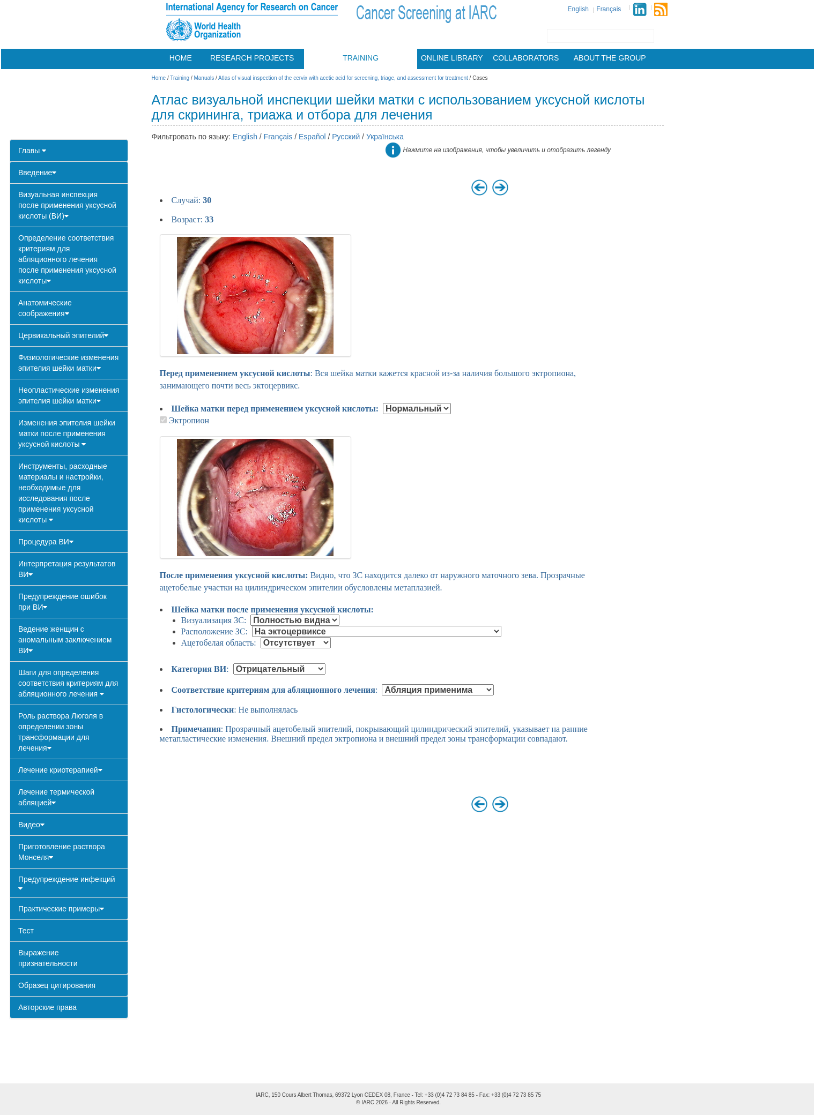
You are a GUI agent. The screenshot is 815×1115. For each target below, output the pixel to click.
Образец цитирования (56, 985)
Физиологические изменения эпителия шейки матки (68, 362)
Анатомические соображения (45, 308)
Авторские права (47, 1007)
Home (180, 58)
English (578, 9)
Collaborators (526, 58)
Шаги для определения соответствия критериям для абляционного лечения (68, 683)
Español (312, 136)
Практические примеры (61, 908)
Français (608, 9)
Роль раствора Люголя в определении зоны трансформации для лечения (60, 732)
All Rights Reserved (415, 1102)
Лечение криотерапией (60, 770)
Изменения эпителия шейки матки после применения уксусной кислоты (66, 433)
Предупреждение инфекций (66, 883)
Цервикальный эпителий (63, 335)
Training (361, 58)
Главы (32, 150)
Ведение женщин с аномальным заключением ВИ (65, 640)
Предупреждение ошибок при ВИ (62, 601)
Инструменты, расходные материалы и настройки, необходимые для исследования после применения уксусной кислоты (62, 493)
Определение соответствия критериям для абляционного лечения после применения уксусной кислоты (67, 259)
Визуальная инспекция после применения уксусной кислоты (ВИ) (67, 205)
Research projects (252, 58)
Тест (26, 930)
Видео (31, 824)
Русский (346, 136)
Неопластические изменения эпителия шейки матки (68, 395)
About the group (610, 58)
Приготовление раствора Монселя (61, 852)
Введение (37, 172)
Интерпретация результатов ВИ (66, 569)
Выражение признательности (48, 958)
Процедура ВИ (45, 541)
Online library (452, 58)
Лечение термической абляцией (56, 797)
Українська (385, 136)
